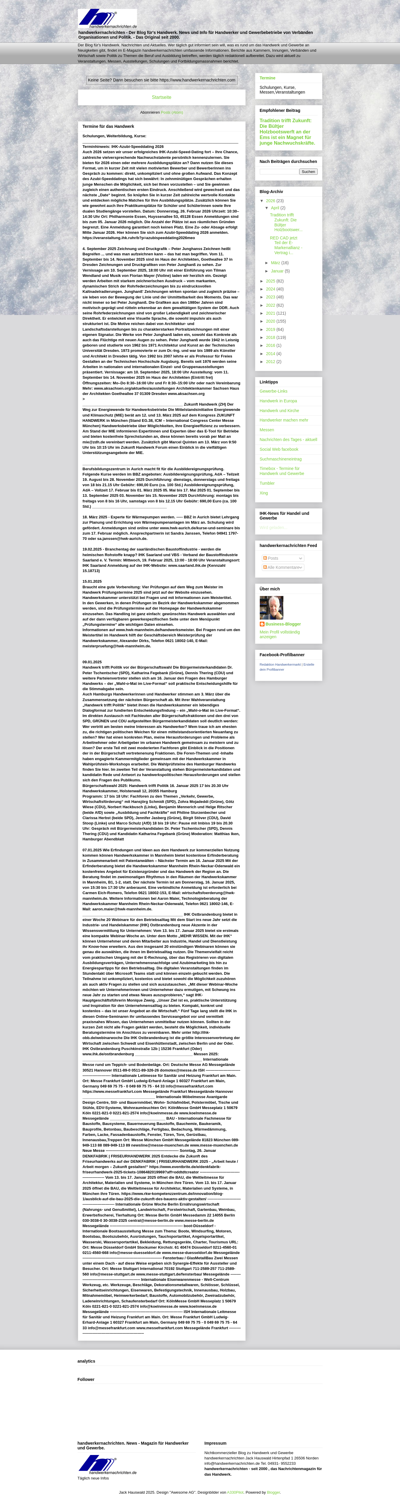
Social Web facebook (279, 449)
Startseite (162, 97)
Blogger (273, 1492)
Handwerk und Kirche (279, 410)
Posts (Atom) (172, 112)
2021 (271, 313)
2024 (271, 289)
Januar (278, 271)
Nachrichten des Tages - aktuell (288, 439)
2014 (271, 353)
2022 (271, 305)
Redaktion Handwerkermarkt (280, 664)
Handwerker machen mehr (284, 420)
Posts (270, 558)
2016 (271, 345)
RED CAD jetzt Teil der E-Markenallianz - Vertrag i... (286, 245)
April (275, 207)
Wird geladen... (274, 527)
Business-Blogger (283, 624)
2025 (271, 281)
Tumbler (267, 483)
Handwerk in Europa (278, 401)
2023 (271, 297)
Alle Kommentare (281, 567)
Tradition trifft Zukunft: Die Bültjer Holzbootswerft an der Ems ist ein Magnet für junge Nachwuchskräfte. (287, 132)
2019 (271, 329)
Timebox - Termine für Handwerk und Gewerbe (282, 471)
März (276, 262)
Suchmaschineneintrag (281, 459)
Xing (264, 493)
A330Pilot (235, 1492)
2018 (271, 337)
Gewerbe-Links (274, 391)
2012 (271, 361)
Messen (267, 429)
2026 (271, 200)
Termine (267, 78)
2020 (271, 321)
